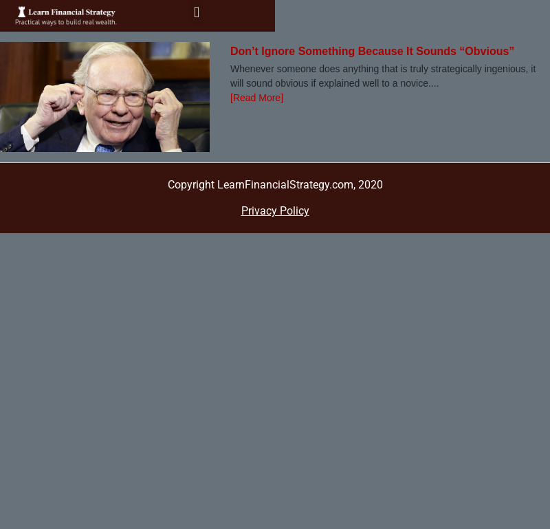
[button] (196, 12)
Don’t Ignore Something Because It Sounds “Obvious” (372, 51)
